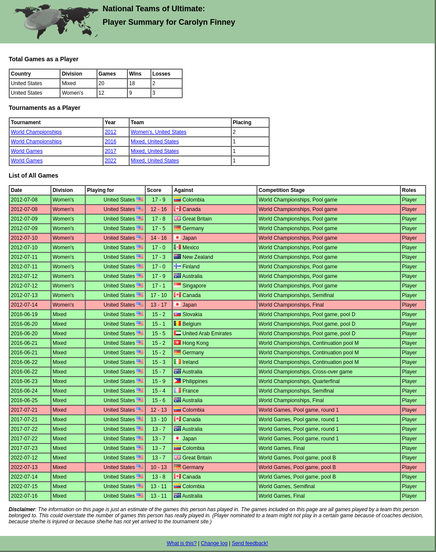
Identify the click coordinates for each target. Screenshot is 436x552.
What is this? (181, 543)
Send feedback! (250, 543)
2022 (110, 161)
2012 (110, 132)
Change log (214, 543)
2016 (110, 142)
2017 (110, 151)
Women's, (143, 132)
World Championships (36, 132)
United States (170, 132)
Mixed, (139, 142)
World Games (27, 151)
